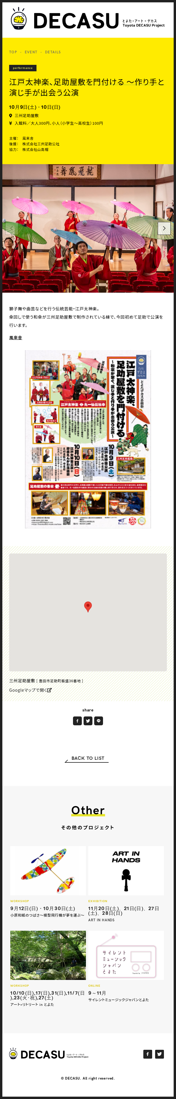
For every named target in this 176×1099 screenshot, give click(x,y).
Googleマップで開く (30, 690)
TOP (13, 52)
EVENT (31, 52)
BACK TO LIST (88, 758)
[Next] (164, 228)
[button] (88, 607)
